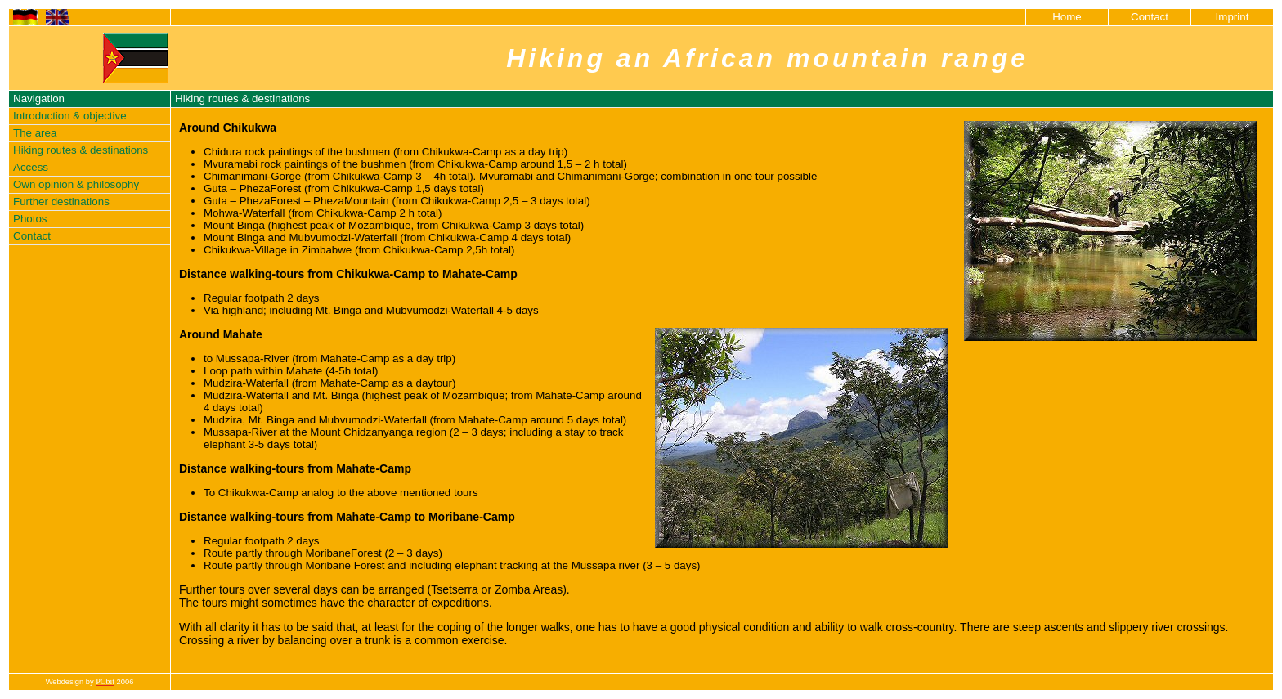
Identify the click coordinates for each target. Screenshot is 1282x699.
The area (34, 133)
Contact (1150, 17)
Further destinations (61, 201)
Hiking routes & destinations (80, 150)
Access (30, 167)
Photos (30, 219)
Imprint (1232, 17)
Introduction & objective (70, 116)
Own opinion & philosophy (76, 184)
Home (1067, 17)
